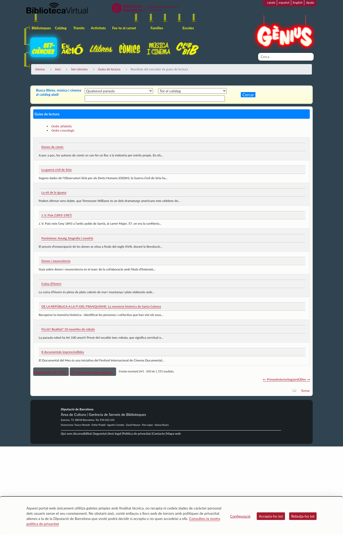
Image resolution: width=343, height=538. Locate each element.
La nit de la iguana (53, 192)
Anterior (281, 379)
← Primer (269, 379)
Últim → (304, 379)
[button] (51, 371)
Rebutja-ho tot (303, 516)
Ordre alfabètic (61, 126)
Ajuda (310, 2)
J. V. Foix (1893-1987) (56, 215)
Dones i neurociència (55, 261)
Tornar (305, 391)
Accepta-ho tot (271, 516)
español (284, 2)
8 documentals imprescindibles (62, 352)
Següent (293, 379)
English (298, 2)
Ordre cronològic (63, 130)
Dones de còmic (52, 147)
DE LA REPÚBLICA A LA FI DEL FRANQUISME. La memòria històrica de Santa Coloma (101, 306)
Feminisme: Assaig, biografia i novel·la (67, 238)
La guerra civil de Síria (56, 170)
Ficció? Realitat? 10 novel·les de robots (68, 329)
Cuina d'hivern (51, 284)
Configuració (240, 516)
